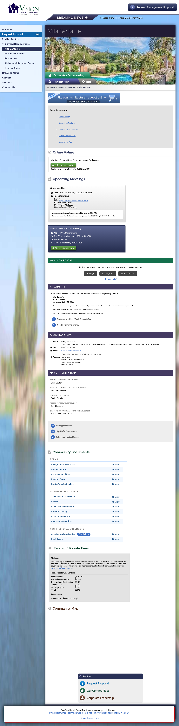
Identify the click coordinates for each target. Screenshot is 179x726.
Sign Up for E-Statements (66, 431)
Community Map (65, 142)
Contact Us (8, 87)
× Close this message (89, 718)
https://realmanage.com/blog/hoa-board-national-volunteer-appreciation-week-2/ (89, 712)
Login (90, 273)
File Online (84, 534)
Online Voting (64, 117)
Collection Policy (59, 511)
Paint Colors (57, 539)
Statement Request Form (19, 63)
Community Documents (68, 129)
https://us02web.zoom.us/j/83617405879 (73, 201)
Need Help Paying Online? (68, 325)
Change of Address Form (63, 464)
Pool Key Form (58, 479)
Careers (6, 77)
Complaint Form (58, 469)
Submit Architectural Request (68, 437)
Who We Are (12, 39)
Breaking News (10, 73)
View (117, 465)
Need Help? (110, 279)
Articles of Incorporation (63, 497)
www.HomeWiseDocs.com (61, 568)
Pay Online (127, 273)
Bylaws (54, 502)
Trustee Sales (12, 68)
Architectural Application (63, 534)
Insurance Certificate (61, 474)
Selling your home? (64, 425)
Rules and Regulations (61, 521)
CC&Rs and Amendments (62, 506)
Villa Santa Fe (84, 87)
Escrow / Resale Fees (67, 135)
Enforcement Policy (60, 516)
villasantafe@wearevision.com (71, 350)
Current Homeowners (67, 87)
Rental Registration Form (63, 484)
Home (52, 87)
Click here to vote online (63, 165)
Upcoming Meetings (67, 123)
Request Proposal (21, 34)
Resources (10, 58)
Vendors (7, 82)
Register (107, 273)
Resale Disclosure (14, 53)
